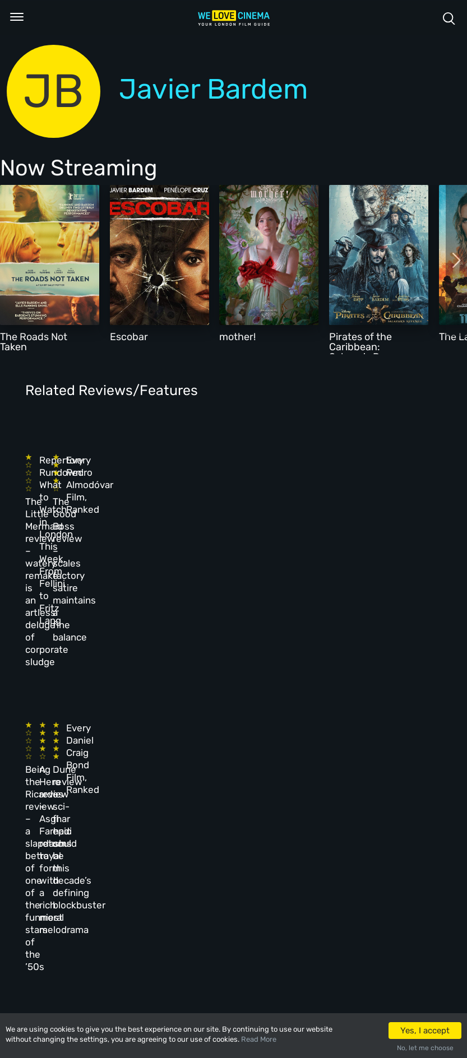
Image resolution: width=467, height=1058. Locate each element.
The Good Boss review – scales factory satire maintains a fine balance (256, 501)
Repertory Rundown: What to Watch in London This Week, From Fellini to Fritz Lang (165, 491)
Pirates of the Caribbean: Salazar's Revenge (371, 347)
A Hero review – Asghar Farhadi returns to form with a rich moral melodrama (159, 643)
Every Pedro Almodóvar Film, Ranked (354, 478)
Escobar (129, 337)
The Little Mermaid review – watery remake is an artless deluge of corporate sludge (66, 501)
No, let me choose (425, 1048)
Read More (258, 1039)
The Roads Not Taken (33, 342)
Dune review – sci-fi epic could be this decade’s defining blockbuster (262, 643)
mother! (237, 337)
